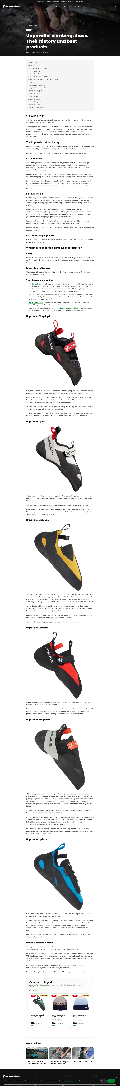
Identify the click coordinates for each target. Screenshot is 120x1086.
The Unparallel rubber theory (37, 68)
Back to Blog (31, 26)
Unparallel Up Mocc (34, 96)
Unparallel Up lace (34, 105)
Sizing (31, 82)
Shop (64, 6)
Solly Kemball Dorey (35, 302)
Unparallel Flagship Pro (35, 91)
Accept (111, 1081)
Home (57, 6)
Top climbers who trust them (39, 88)
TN (69, 297)
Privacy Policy (68, 1081)
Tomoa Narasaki (34, 294)
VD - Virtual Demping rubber (39, 77)
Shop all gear (34, 990)
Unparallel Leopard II (34, 99)
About (77, 6)
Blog (70, 6)
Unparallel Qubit (33, 93)
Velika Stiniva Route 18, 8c (67, 308)
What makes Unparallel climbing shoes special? (43, 79)
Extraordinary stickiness (37, 85)
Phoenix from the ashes (36, 108)
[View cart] (115, 6)
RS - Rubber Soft (35, 71)
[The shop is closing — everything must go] (60, 1)
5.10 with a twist (33, 65)
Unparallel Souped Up (35, 102)
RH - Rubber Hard (35, 74)
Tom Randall (33, 284)
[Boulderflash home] (11, 6)
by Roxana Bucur (42, 52)
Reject (103, 1081)
